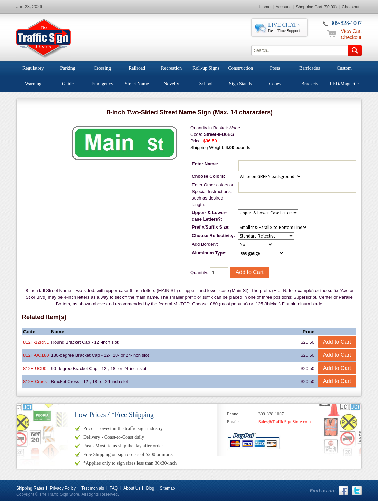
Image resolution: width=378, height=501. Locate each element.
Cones (275, 83)
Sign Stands (240, 83)
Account (283, 6)
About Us (131, 488)
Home (265, 6)
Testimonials (92, 488)
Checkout (350, 6)
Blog (150, 488)
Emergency (102, 83)
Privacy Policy (63, 488)
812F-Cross (35, 381)
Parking (67, 68)
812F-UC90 (34, 368)
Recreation (171, 68)
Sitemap (167, 488)
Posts (275, 68)
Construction (240, 68)
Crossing (102, 68)
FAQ (114, 488)
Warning (33, 83)
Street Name (137, 83)
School (206, 83)
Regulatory (33, 68)
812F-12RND (36, 342)
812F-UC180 (36, 355)
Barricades (309, 68)
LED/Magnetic (344, 83)
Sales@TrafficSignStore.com (284, 421)
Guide (68, 83)
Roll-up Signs (205, 68)
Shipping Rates (30, 488)
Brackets (309, 83)
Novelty (171, 83)
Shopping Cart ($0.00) (316, 6)
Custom (344, 68)
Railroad (137, 68)
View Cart (351, 31)
